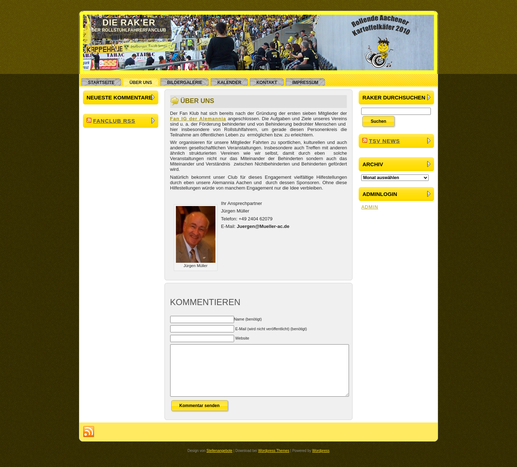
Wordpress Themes (273, 461)
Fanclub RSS (114, 121)
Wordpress (321, 461)
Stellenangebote (219, 461)
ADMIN (369, 207)
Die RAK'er (128, 22)
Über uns (197, 100)
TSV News (384, 141)
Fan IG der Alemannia (198, 118)
